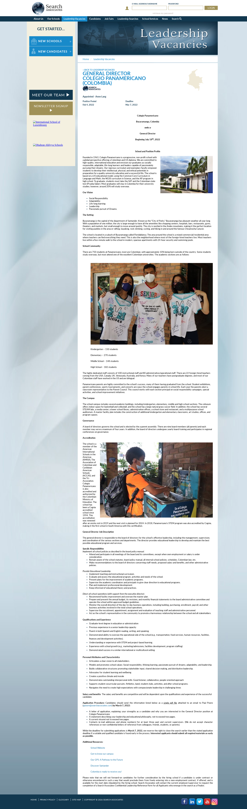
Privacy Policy (47, 799)
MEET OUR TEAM (51, 95)
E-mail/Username (144, 4)
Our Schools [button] (53, 18)
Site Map (76, 799)
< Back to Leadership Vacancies (99, 70)
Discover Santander (100, 765)
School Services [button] (150, 18)
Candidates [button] (95, 18)
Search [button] (177, 18)
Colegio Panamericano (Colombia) (114, 80)
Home (34, 799)
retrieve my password (163, 13)
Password (173, 4)
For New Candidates (39, 47)
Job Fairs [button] (109, 18)
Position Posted (89, 101)
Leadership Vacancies (74, 18)
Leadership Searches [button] (128, 18)
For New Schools (38, 37)
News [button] (165, 18)
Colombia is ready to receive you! (106, 771)
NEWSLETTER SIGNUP (51, 108)
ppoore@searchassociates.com (97, 705)
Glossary (64, 799)
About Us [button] (38, 18)
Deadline (129, 101)
